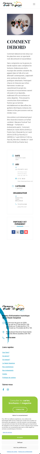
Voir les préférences (19, 447)
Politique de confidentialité (25, 451)
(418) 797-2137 (22, 207)
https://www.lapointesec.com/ (25, 181)
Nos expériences (7, 367)
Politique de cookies (12, 451)
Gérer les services (7, 432)
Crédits (4, 374)
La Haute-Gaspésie (8, 363)
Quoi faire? (5, 352)
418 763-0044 (10, 338)
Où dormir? (5, 356)
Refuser (19, 442)
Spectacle (18, 188)
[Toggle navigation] (34, 4)
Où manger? (6, 360)
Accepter (20, 437)
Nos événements (7, 370)
